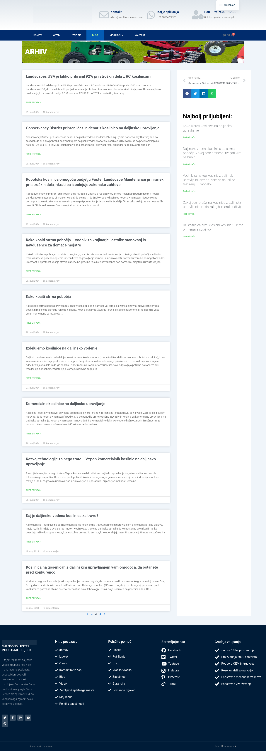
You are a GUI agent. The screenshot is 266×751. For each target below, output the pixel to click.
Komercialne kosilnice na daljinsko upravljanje (65, 404)
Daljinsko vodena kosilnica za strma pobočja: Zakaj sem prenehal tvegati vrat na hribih (212, 153)
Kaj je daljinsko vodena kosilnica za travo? (62, 516)
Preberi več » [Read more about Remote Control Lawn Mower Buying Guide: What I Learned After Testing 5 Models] (189, 191)
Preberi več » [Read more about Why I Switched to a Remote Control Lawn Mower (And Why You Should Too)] (189, 214)
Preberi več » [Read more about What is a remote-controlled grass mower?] (33, 542)
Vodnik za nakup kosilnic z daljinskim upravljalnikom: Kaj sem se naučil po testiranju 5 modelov (209, 180)
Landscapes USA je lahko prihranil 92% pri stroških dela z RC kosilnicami (88, 76)
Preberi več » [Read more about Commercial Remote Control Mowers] (33, 434)
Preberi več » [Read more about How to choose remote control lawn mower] (189, 137)
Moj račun (116, 35)
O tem (56, 35)
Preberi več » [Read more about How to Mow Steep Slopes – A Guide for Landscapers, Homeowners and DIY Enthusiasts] (33, 271)
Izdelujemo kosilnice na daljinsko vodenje (61, 349)
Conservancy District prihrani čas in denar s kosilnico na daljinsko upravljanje (92, 128)
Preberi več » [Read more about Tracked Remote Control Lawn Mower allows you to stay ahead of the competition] (33, 599)
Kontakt (140, 35)
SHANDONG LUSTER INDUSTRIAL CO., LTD (16, 648)
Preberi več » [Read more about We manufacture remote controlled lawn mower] (33, 378)
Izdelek (76, 35)
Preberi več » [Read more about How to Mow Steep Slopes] (33, 323)
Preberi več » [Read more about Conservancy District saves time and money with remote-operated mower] (33, 154)
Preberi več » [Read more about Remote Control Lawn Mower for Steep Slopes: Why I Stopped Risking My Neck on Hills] (189, 164)
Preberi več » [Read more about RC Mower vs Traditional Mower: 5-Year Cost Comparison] (189, 236)
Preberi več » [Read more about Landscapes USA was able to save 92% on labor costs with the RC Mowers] (33, 102)
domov (37, 35)
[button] (187, 93)
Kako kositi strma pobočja (48, 297)
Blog (95, 35)
